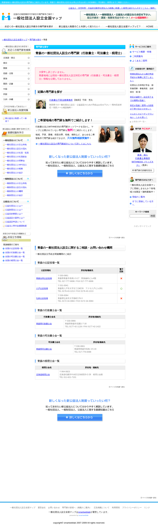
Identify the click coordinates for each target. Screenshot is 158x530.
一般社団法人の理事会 (15, 161)
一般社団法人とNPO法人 (16, 165)
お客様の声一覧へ (139, 122)
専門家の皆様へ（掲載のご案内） (76, 508)
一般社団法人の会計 (14, 173)
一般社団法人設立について (79, 26)
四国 (16, 94)
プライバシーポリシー (132, 508)
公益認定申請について (15, 222)
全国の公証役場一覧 (14, 248)
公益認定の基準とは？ (15, 218)
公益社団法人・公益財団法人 (16, 201)
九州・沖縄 (16, 99)
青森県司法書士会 (44, 349)
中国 (16, 89)
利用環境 (116, 508)
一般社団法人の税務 (14, 169)
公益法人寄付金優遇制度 (16, 226)
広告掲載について (101, 508)
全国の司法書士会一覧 (15, 256)
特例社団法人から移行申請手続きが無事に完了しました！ (141, 77)
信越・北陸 (16, 73)
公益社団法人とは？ (14, 206)
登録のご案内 (138, 197)
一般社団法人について (16, 140)
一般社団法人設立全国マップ (14, 40)
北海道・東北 (16, 57)
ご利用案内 (137, 56)
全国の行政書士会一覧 (15, 252)
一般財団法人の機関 (14, 191)
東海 (16, 78)
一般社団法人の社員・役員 (17, 153)
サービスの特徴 (123, 26)
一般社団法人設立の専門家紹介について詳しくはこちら (64, 143)
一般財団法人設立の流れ (16, 187)
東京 (16, 63)
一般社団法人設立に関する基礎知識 (16, 132)
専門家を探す (35, 40)
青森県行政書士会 (44, 324)
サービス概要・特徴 (141, 52)
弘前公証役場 (42, 298)
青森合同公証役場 (44, 278)
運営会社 (42, 508)
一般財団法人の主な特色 (16, 183)
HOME (149, 26)
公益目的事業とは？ (14, 214)
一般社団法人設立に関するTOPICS (16, 110)
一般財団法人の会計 (14, 195)
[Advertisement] (79, 208)
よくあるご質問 (139, 60)
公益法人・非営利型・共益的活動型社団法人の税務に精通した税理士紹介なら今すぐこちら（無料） (112, 8)
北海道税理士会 (43, 374)
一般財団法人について (16, 178)
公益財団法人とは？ (14, 210)
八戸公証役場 (42, 288)
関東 (16, 68)
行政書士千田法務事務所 (61, 100)
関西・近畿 (16, 83)
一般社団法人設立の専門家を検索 (29, 26)
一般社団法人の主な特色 (16, 144)
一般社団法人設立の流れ (16, 149)
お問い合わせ (54, 508)
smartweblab (84, 512)
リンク (147, 508)
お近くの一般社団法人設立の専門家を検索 (16, 49)
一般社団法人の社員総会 (16, 156)
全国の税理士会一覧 (14, 260)
